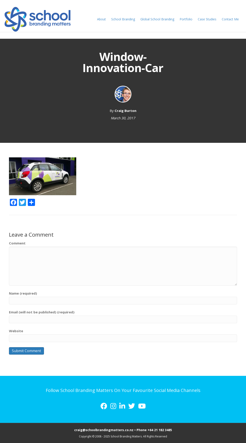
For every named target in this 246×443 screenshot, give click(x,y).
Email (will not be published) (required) (41, 312)
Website (16, 331)
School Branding (124, 19)
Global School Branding (158, 19)
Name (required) (23, 293)
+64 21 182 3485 (160, 430)
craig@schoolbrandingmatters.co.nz (103, 430)
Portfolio (187, 19)
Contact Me (231, 19)
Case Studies (208, 19)
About (102, 19)
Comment (17, 243)
